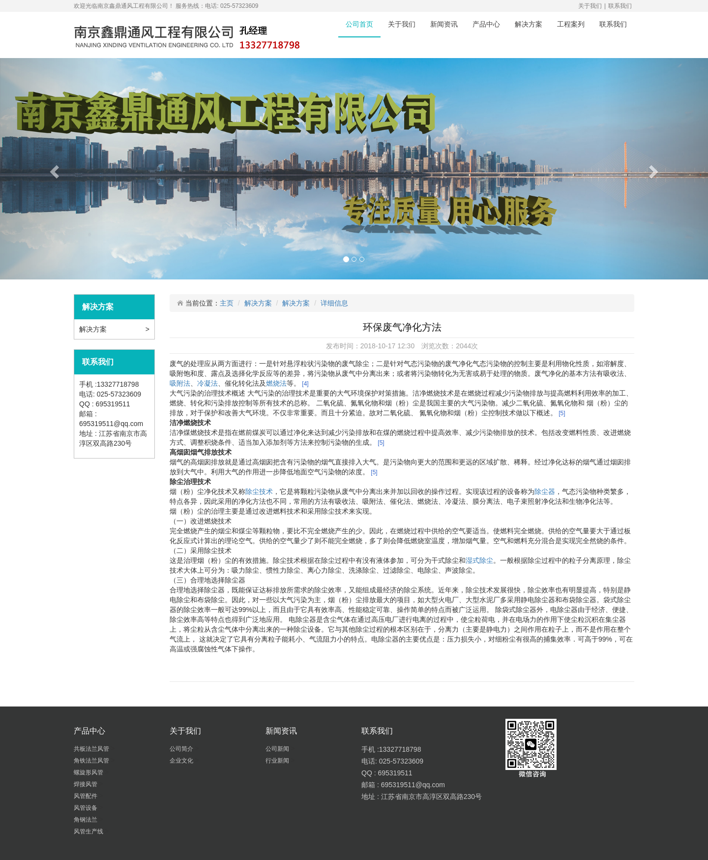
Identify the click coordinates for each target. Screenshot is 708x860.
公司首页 (359, 24)
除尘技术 (259, 491)
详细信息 (334, 303)
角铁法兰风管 (92, 760)
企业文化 (182, 760)
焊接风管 (86, 784)
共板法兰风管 (92, 748)
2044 (463, 346)
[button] (53, 168)
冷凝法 (207, 383)
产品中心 (486, 24)
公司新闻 (278, 748)
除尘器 (544, 491)
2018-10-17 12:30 (387, 346)
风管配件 (86, 796)
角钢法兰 (86, 819)
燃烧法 (276, 383)
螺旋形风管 (89, 772)
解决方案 (528, 24)
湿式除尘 (479, 560)
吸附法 (180, 383)
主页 (227, 303)
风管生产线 (89, 831)
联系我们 (620, 5)
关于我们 (590, 5)
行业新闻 (278, 760)
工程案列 (571, 24)
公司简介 (182, 748)
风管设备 (86, 807)
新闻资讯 (444, 24)
